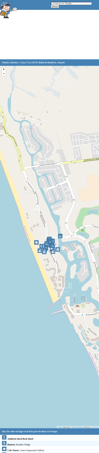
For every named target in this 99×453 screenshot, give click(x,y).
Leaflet (60, 427)
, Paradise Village (16, 444)
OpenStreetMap (76, 427)
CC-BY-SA (94, 427)
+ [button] (4, 69)
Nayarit (61, 62)
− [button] (4, 74)
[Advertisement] (50, 39)
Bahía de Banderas (47, 62)
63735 (35, 62)
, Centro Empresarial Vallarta (23, 450)
